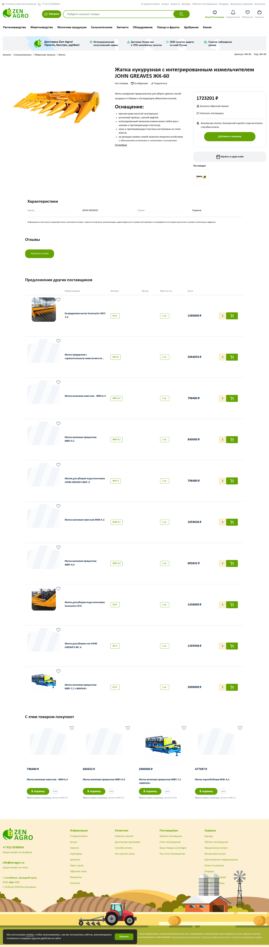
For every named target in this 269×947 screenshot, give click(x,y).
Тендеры (224, 4)
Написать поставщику (210, 113)
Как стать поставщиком (172, 854)
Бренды (186, 4)
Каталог (51, 14)
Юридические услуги (216, 848)
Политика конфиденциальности (216, 937)
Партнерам (76, 854)
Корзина (259, 14)
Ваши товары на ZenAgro (173, 848)
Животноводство (41, 27)
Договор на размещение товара (247, 937)
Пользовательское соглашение (186, 937)
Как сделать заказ (125, 854)
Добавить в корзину (229, 136)
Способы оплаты (123, 848)
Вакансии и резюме (241, 4)
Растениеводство (14, 27)
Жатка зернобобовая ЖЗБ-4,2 (212, 779)
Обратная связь (78, 871)
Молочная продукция (71, 27)
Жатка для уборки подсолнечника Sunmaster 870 (85, 604)
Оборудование (143, 27)
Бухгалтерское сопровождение (221, 859)
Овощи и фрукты (168, 27)
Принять (124, 936)
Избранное (247, 14)
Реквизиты (76, 877)
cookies (30, 934)
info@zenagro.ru (13, 862)
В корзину (38, 791)
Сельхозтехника (101, 27)
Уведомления (233, 14)
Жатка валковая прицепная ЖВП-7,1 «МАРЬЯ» (80, 687)
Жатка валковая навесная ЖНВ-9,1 (85, 520)
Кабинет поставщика (171, 836)
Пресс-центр (76, 865)
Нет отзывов (121, 83)
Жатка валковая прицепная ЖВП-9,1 (80, 439)
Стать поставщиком (170, 842)
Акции (165, 4)
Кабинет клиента (124, 836)
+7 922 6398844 (49, 4)
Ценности (75, 859)
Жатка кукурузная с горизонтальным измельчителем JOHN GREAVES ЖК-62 (84, 357)
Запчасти (122, 27)
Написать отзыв (40, 253)
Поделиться (159, 83)
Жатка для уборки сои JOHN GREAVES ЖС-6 (81, 645)
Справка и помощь (214, 883)
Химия (207, 27)
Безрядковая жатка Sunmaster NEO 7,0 (85, 315)
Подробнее (121, 145)
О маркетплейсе (150, 4)
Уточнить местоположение (19, 4)
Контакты (259, 4)
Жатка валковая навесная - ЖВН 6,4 (85, 396)
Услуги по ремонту (214, 865)
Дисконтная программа (127, 842)
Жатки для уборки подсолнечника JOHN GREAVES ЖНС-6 (85, 480)
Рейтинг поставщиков (204, 4)
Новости (175, 4)
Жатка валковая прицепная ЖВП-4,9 (80, 563)
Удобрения (191, 27)
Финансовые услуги (215, 854)
